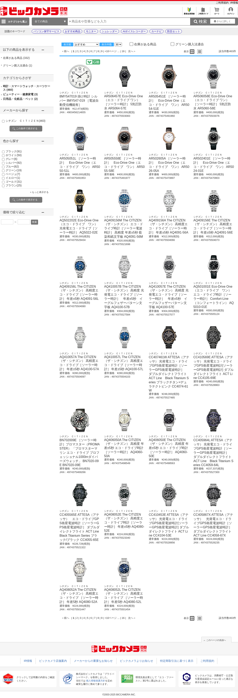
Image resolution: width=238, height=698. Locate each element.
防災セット (173, 31)
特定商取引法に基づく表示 (176, 660)
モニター (91, 31)
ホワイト (14, 155)
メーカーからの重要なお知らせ (93, 660)
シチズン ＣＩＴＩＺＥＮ (25, 120)
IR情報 (234, 2)
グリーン (14, 170)
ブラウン (14, 185)
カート (216, 13)
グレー (11, 159)
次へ (130, 51)
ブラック (14, 151)
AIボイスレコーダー (134, 31)
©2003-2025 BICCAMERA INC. (119, 694)
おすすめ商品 (72, 31)
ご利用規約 (222, 2)
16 (123, 51)
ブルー (12, 166)
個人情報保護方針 (95, 680)
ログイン (230, 13)
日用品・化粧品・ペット (20, 98)
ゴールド (14, 181)
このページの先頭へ (216, 640)
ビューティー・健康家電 (20, 94)
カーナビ (156, 31)
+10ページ (111, 51)
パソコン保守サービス (46, 31)
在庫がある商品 (16, 57)
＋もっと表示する (39, 192)
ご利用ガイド (203, 13)
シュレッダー (109, 31)
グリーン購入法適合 (17, 65)
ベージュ (13, 174)
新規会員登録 (189, 13)
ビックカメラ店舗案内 (53, 660)
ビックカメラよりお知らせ (136, 660)
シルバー (14, 162)
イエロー (13, 177)
